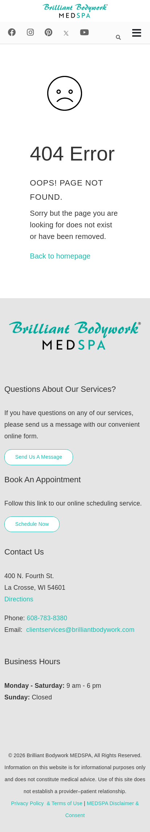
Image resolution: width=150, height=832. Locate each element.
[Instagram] (30, 32)
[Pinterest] (48, 32)
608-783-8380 (47, 618)
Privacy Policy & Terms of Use (46, 803)
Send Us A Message (38, 457)
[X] (66, 32)
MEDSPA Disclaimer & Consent (102, 809)
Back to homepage (60, 256)
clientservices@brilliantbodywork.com (80, 629)
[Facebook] (12, 32)
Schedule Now (32, 524)
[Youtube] (84, 32)
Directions (18, 599)
